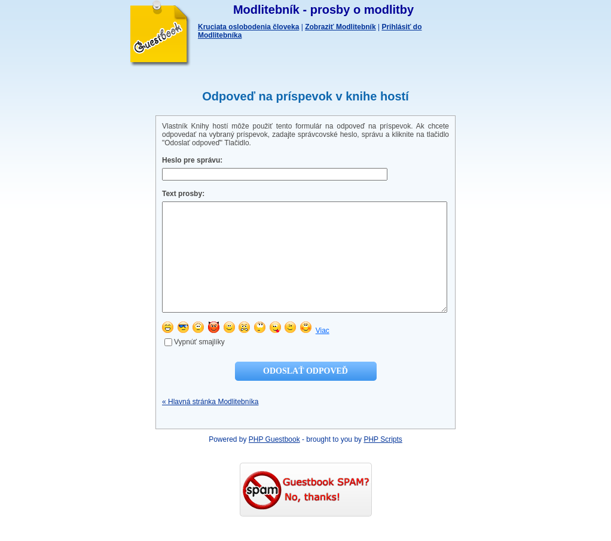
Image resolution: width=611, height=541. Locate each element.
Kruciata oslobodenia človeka (248, 27)
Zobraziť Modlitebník (340, 27)
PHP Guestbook (274, 461)
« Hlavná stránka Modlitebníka (210, 423)
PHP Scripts (382, 461)
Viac (322, 352)
